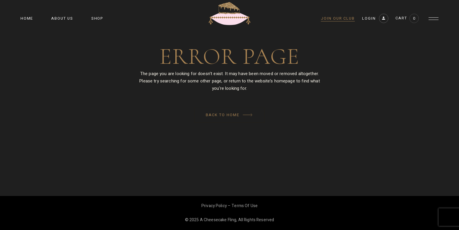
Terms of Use (245, 206)
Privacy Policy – (216, 206)
